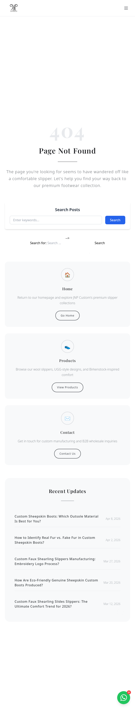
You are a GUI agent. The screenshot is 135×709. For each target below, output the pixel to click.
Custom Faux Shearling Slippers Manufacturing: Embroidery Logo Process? (55, 561)
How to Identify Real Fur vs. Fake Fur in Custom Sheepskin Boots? (55, 540)
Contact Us (67, 453)
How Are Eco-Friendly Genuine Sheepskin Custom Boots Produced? (56, 582)
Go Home (67, 315)
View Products (67, 387)
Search (115, 220)
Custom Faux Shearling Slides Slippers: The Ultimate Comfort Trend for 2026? (51, 604)
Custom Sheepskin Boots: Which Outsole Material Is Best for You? (57, 518)
